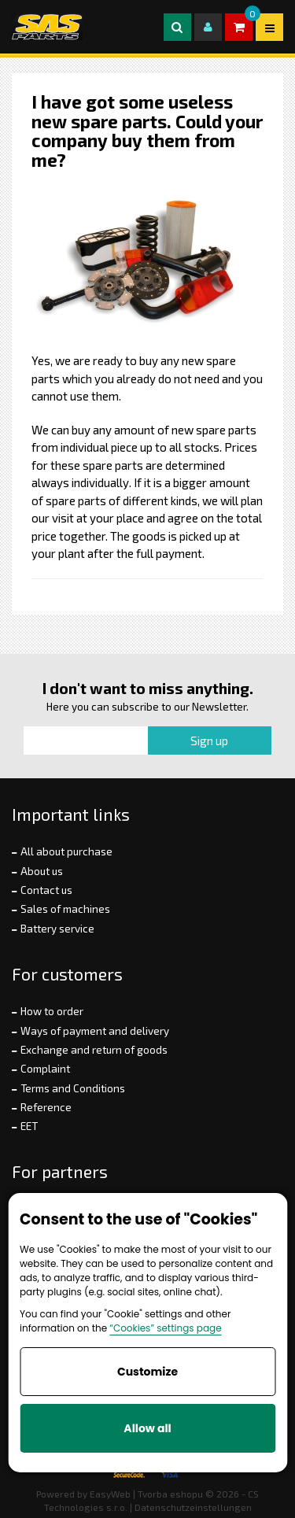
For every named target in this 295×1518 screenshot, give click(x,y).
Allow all (147, 1428)
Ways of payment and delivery (94, 1031)
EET (29, 1126)
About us (41, 871)
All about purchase (66, 851)
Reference (46, 1107)
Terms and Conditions (72, 1088)
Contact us (46, 890)
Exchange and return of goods (94, 1049)
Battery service (57, 928)
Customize (147, 1371)
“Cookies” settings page (165, 1328)
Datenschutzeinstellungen (193, 1506)
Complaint (45, 1068)
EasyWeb (110, 1493)
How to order (51, 1011)
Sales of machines (65, 909)
